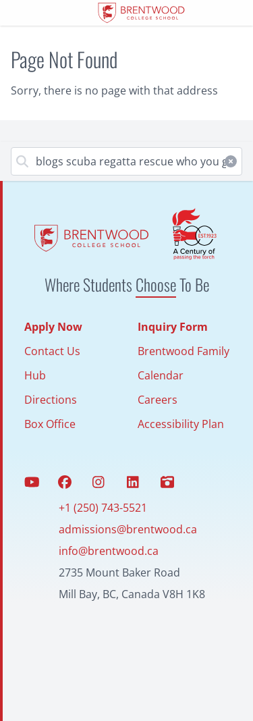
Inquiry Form (173, 326)
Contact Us (52, 351)
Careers (157, 399)
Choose (156, 284)
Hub (35, 375)
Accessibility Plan (181, 424)
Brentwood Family (183, 351)
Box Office (50, 424)
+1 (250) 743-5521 (103, 507)
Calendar (161, 375)
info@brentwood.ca (109, 550)
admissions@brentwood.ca (128, 529)
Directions (50, 399)
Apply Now (53, 326)
